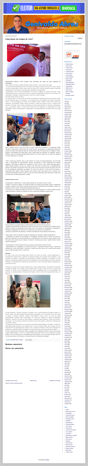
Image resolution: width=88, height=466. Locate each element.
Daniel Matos (69, 86)
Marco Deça (69, 439)
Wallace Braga (69, 64)
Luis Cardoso (69, 75)
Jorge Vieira (69, 69)
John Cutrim (69, 426)
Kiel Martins (69, 80)
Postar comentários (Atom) (16, 383)
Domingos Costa (70, 418)
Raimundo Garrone (70, 446)
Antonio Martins (69, 77)
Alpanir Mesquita (70, 82)
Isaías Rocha (69, 73)
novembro (67, 112)
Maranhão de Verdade (71, 435)
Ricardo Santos (69, 448)
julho (66, 119)
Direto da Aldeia (70, 417)
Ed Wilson (68, 420)
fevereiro (67, 106)
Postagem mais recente (11, 380)
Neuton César (69, 444)
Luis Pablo (68, 433)
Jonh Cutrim (69, 66)
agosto (66, 118)
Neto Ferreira (69, 442)
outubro (66, 114)
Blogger (47, 459)
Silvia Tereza (69, 90)
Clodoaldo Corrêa (70, 84)
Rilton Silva (68, 450)
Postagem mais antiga (54, 380)
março (66, 105)
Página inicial (33, 380)
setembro (67, 116)
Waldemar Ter (69, 88)
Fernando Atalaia (70, 424)
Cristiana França (70, 71)
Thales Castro (69, 67)
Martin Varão (69, 78)
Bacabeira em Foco (70, 411)
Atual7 (67, 409)
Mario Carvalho (69, 91)
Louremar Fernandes (71, 429)
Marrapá (68, 93)
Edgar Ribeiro (69, 422)
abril (66, 103)
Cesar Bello (68, 413)
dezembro (67, 110)
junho (66, 121)
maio (66, 101)
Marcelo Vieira (69, 437)
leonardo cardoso (70, 95)
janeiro (66, 108)
